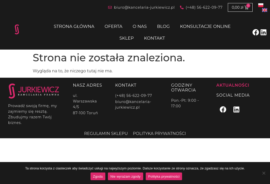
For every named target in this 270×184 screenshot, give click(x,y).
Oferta (113, 26)
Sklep (126, 38)
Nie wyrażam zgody (125, 176)
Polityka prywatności (159, 133)
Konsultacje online (205, 26)
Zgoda (98, 176)
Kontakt (154, 38)
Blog (163, 26)
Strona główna (74, 26)
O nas (140, 26)
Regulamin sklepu (106, 133)
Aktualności (232, 85)
